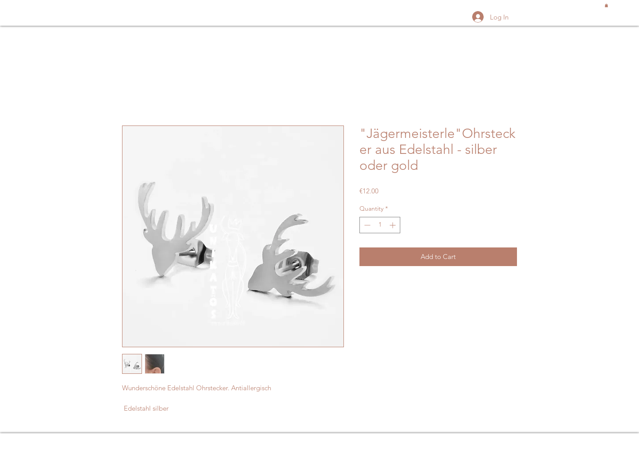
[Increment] (393, 225)
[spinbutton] (380, 225)
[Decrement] (366, 225)
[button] (606, 5)
